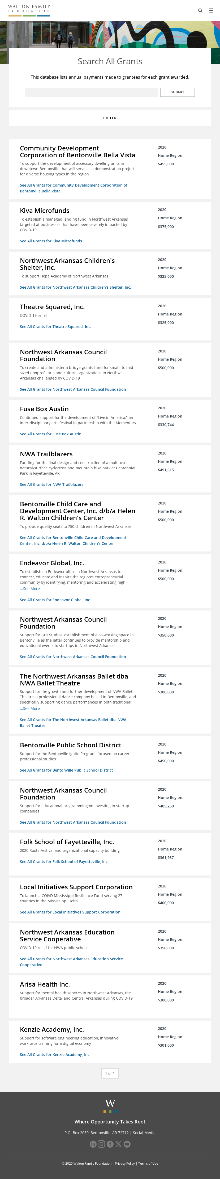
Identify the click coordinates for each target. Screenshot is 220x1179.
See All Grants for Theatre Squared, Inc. (55, 326)
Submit (177, 92)
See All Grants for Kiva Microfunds (51, 240)
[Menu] (211, 11)
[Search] (200, 11)
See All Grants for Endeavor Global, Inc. (55, 599)
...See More (30, 588)
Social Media (144, 1132)
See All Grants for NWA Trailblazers (51, 484)
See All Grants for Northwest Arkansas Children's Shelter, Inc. (75, 287)
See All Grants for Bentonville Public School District (66, 770)
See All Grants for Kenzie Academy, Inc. (55, 1054)
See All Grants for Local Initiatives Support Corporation (70, 912)
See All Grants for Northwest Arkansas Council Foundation (73, 389)
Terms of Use (148, 1163)
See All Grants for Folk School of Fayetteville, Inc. (64, 861)
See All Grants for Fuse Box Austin (50, 433)
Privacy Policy (125, 1163)
